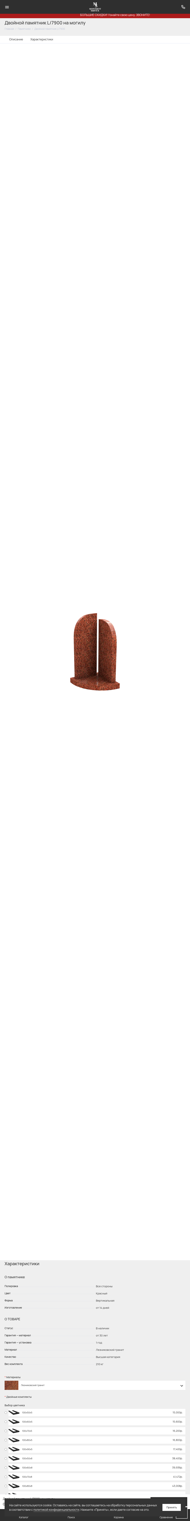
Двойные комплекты (19, 1397)
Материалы (13, 1377)
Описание (16, 39)
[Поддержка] (183, 7)
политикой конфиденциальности (56, 1510)
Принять (171, 1507)
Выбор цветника (15, 1405)
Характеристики (41, 39)
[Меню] (7, 7)
